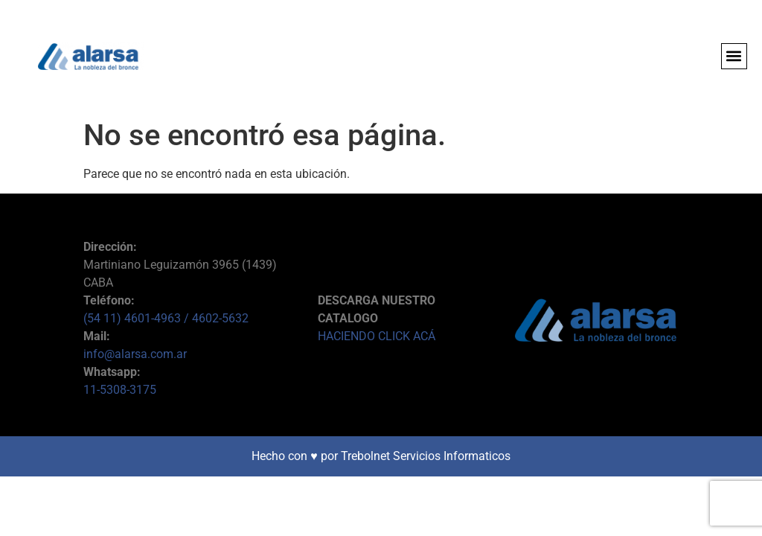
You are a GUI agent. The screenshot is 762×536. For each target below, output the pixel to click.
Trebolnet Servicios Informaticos (425, 456)
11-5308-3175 (119, 390)
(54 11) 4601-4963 (133, 318)
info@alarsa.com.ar (135, 354)
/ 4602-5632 (216, 318)
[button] (734, 56)
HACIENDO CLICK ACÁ (376, 336)
